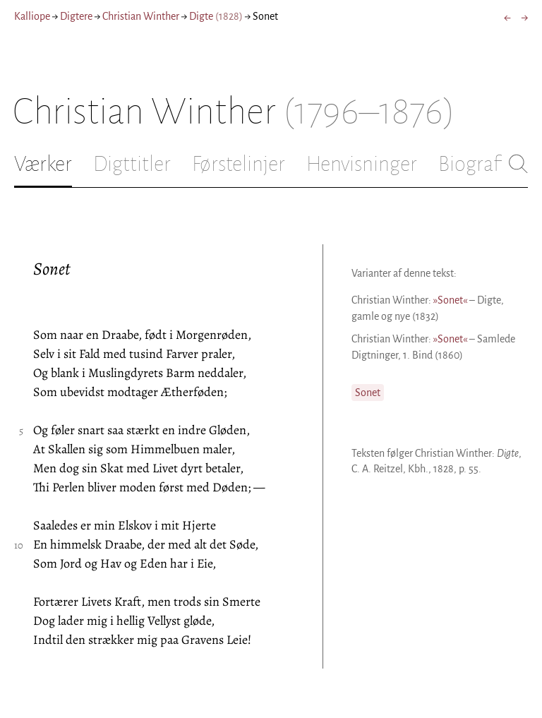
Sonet (367, 392)
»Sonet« (450, 300)
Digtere (76, 16)
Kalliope (32, 16)
